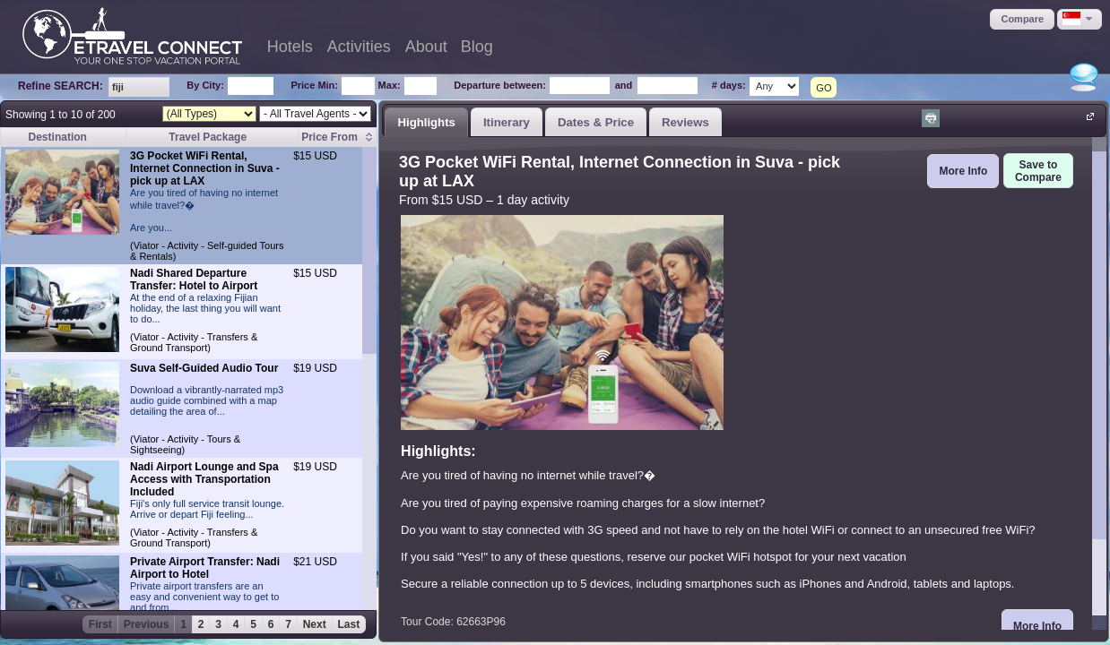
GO (823, 87)
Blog (477, 47)
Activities (359, 47)
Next (314, 624)
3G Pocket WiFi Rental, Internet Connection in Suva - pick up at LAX (205, 168)
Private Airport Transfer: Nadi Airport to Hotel (205, 567)
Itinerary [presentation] (506, 122)
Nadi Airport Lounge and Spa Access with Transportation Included (204, 479)
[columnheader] (338, 137)
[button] (1022, 19)
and (624, 85)
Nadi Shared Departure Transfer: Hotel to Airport (193, 279)
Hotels (290, 47)
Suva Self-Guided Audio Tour (204, 368)
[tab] (426, 122)
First (100, 624)
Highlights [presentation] (426, 122)
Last (349, 624)
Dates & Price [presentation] (596, 122)
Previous (146, 624)
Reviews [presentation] (685, 122)
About (426, 47)
